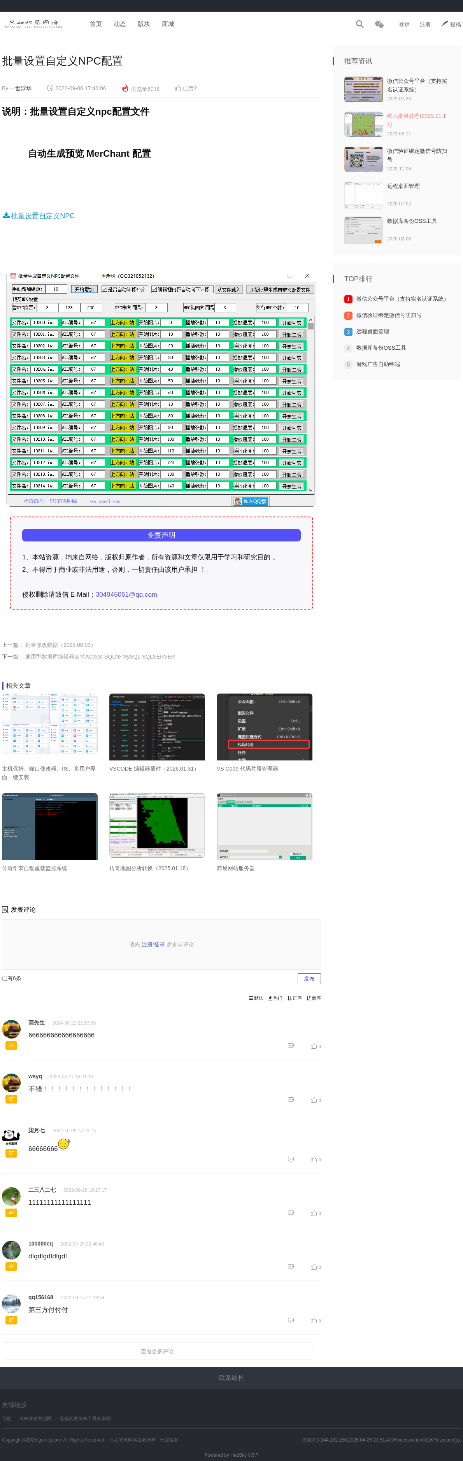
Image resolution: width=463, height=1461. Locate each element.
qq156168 (40, 1297)
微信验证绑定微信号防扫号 (389, 315)
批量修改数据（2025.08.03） (60, 645)
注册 (425, 24)
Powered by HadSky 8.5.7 (232, 1455)
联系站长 (231, 1378)
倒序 (313, 998)
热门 (274, 998)
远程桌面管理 (403, 186)
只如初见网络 (123, 1440)
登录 (404, 24)
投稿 (451, 24)
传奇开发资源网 (35, 1418)
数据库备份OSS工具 (412, 221)
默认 (255, 998)
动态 (120, 24)
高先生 (36, 1023)
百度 (6, 1418)
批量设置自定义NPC (38, 216)
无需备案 (169, 1440)
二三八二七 (42, 1190)
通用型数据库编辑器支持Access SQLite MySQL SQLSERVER (100, 656)
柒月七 (36, 1130)
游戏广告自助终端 (378, 364)
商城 (168, 24)
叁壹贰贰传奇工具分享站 (85, 1418)
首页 (95, 24)
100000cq (40, 1243)
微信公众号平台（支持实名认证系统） (402, 299)
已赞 (186, 88)
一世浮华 (21, 88)
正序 (294, 998)
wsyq (35, 1076)
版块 (144, 24)
